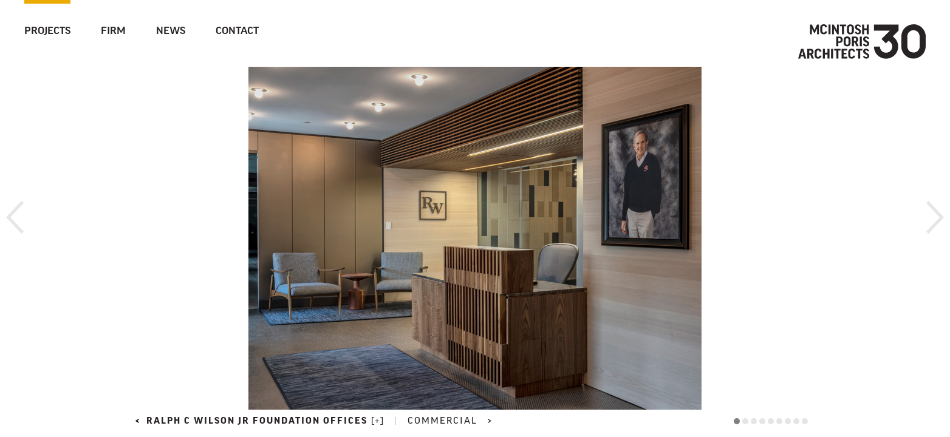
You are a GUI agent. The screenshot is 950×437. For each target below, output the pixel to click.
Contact (237, 31)
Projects (47, 31)
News (170, 31)
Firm (113, 31)
